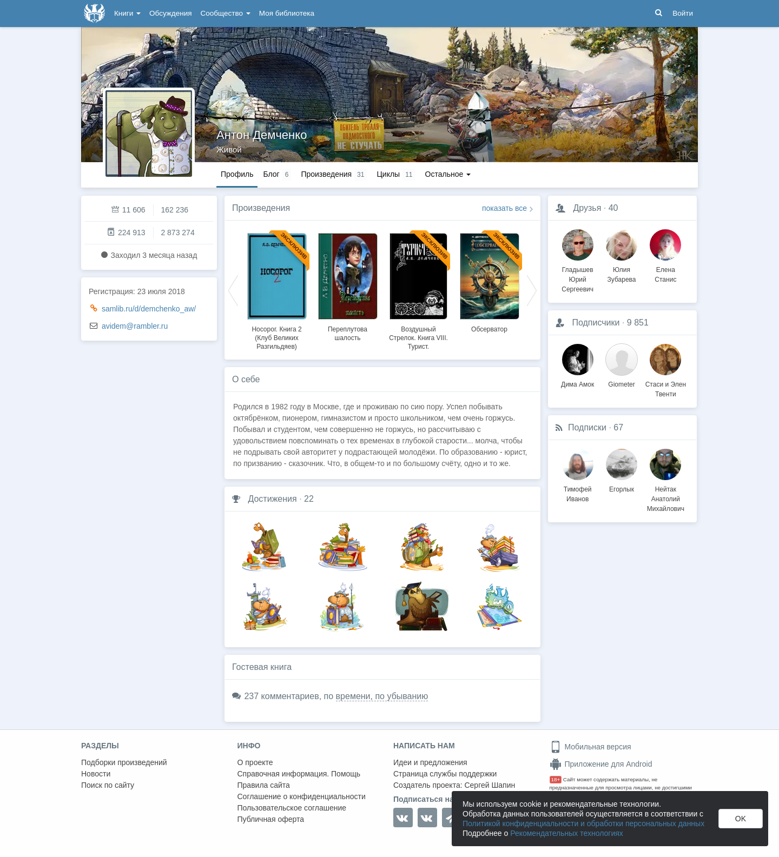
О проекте (255, 762)
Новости (95, 773)
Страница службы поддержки (445, 773)
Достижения (272, 498)
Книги (127, 13)
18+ (555, 779)
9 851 (638, 322)
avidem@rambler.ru (135, 326)
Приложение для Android (601, 764)
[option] (276, 290)
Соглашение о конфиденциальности (301, 796)
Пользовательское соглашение (292, 807)
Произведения (261, 207)
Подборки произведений (124, 762)
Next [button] (531, 290)
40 (613, 207)
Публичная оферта (271, 819)
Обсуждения (170, 13)
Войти (682, 13)
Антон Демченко (261, 135)
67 (618, 427)
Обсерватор (489, 329)
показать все (504, 208)
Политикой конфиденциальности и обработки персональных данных (583, 823)
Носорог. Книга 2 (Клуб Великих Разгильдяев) (276, 337)
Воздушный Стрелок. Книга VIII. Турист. (418, 337)
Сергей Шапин (489, 785)
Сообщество (225, 13)
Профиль (237, 174)
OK (740, 818)
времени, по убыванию (382, 696)
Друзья (587, 207)
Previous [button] (233, 290)
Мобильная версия (590, 747)
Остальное (448, 174)
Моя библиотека (286, 13)
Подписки (587, 427)
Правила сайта (263, 785)
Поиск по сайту (107, 785)
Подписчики (595, 322)
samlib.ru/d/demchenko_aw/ (149, 308)
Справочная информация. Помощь (299, 773)
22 (309, 498)
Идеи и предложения (430, 762)
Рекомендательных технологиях (566, 833)
